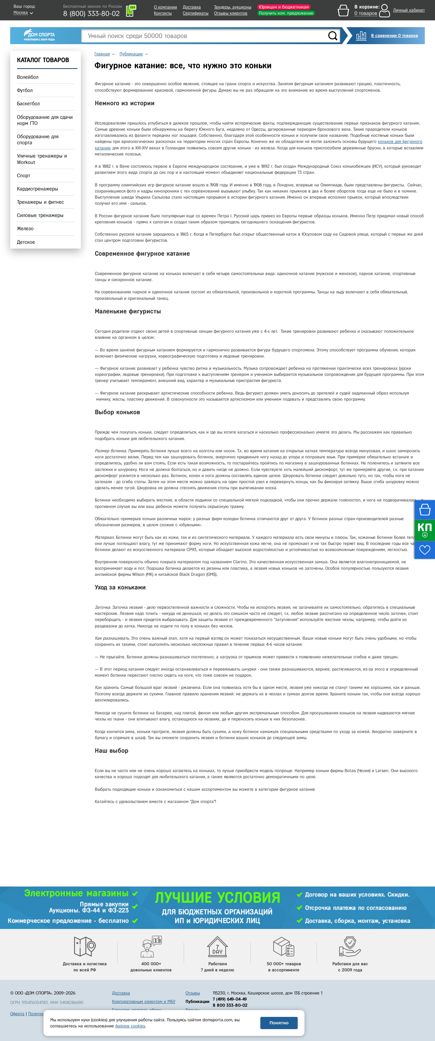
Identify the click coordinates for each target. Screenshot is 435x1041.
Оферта (17, 1013)
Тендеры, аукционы (232, 7)
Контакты (163, 13)
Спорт (23, 175)
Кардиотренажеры (37, 188)
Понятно (279, 1022)
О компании (165, 7)
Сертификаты (195, 13)
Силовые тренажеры (40, 215)
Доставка (192, 7)
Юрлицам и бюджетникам (284, 7)
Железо (25, 229)
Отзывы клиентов (230, 13)
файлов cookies (130, 1026)
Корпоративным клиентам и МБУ (143, 1001)
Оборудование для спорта (37, 139)
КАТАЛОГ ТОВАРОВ (43, 60)
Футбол (25, 90)
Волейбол (27, 77)
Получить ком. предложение (286, 13)
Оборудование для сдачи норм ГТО (45, 120)
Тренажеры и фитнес (40, 202)
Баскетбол (28, 104)
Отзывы (193, 993)
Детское (26, 242)
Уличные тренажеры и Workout (42, 159)
